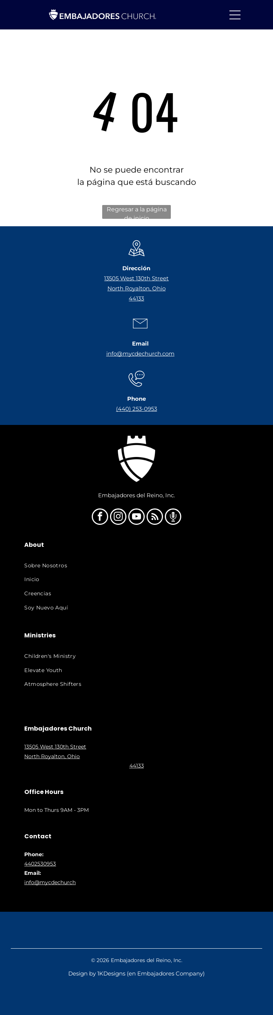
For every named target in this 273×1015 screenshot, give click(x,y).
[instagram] (118, 517)
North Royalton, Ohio (136, 288)
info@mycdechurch (50, 882)
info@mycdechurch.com (140, 353)
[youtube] (136, 517)
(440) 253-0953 (136, 408)
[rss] (155, 517)
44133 (136, 298)
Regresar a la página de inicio (137, 212)
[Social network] (173, 517)
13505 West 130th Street (136, 278)
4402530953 (40, 863)
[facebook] (100, 517)
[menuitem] (136, 565)
